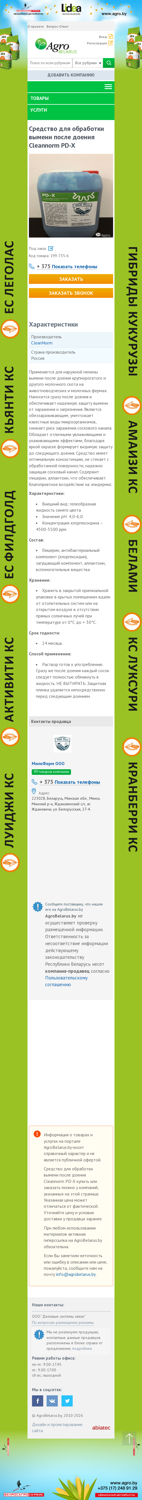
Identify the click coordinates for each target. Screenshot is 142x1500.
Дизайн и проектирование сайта (57, 1427)
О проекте (36, 26)
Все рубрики (88, 62)
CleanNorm (41, 343)
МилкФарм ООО (48, 763)
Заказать (71, 279)
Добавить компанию (71, 75)
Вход (103, 37)
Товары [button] (39, 98)
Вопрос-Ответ (57, 26)
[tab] (71, 98)
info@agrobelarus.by (76, 1274)
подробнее (82, 1348)
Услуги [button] (38, 110)
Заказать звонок (71, 293)
